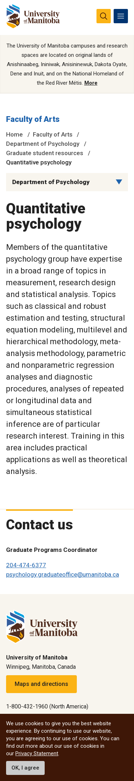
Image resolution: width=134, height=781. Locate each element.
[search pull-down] (103, 16)
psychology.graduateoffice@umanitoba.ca (62, 574)
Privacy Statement (36, 753)
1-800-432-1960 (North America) (47, 706)
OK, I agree (25, 768)
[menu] (121, 16)
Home (14, 134)
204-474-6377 (26, 565)
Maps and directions (41, 684)
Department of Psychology (42, 143)
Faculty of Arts (33, 119)
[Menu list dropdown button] (119, 182)
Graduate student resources (44, 153)
